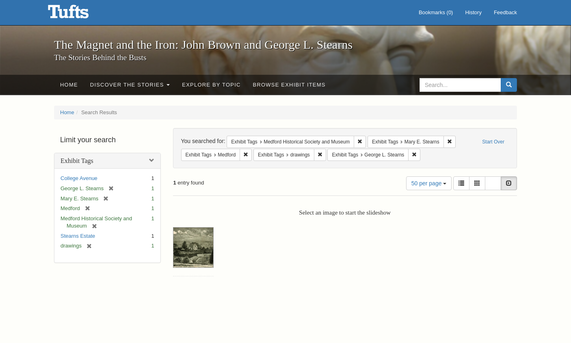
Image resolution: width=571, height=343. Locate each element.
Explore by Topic (211, 85)
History (473, 12)
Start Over (493, 142)
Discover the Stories (130, 85)
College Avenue (79, 178)
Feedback (505, 12)
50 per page (429, 183)
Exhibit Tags (77, 160)
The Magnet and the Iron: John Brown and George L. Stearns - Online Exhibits (78, 14)
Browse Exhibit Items (289, 85)
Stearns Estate (78, 236)
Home (69, 85)
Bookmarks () (436, 12)
